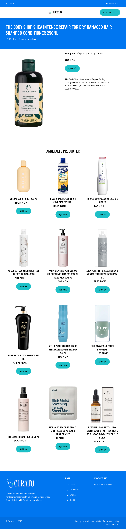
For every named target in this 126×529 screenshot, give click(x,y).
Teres (72, 484)
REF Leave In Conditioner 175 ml (23, 436)
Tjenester (74, 489)
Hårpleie (12, 39)
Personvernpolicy (111, 521)
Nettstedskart (112, 524)
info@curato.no (112, 3)
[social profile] (18, 3)
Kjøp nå (72, 68)
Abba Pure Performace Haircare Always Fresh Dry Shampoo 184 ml (102, 274)
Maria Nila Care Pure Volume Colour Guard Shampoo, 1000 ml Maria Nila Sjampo (63, 274)
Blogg (72, 500)
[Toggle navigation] (9, 12)
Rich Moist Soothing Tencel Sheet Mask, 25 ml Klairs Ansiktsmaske (63, 431)
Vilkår (98, 521)
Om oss (73, 494)
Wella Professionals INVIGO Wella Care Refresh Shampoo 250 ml (63, 349)
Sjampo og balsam (27, 39)
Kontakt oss (110, 12)
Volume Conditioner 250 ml (23, 198)
